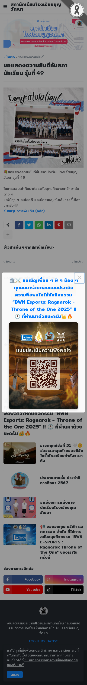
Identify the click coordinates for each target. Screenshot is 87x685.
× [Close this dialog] (79, 278)
